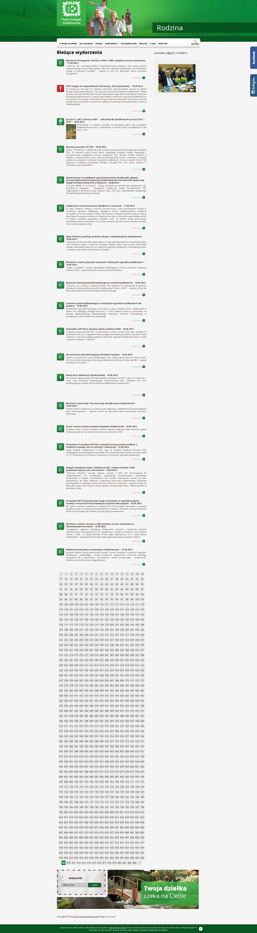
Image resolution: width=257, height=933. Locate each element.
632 (76, 761)
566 (86, 741)
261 (92, 649)
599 (81, 751)
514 (81, 725)
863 (127, 827)
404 (127, 690)
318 (122, 665)
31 (132, 578)
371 (132, 680)
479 (76, 715)
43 (106, 584)
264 (107, 649)
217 (127, 634)
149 (127, 614)
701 (81, 781)
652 (92, 766)
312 (92, 665)
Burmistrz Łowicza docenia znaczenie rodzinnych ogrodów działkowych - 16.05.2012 (105, 263)
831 (137, 817)
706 (107, 781)
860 (112, 827)
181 (117, 624)
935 (61, 852)
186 (142, 624)
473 (132, 710)
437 (122, 700)
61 (111, 589)
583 (86, 746)
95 (111, 599)
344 (81, 675)
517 (97, 725)
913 (122, 842)
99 (132, 599)
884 (61, 837)
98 (127, 599)
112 (112, 604)
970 (69, 862)
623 (117, 756)
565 (81, 741)
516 (92, 725)
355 (137, 675)
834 (66, 822)
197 (112, 629)
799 (61, 812)
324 (66, 670)
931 (127, 847)
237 (142, 639)
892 (102, 837)
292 (76, 660)
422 (132, 695)
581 (76, 746)
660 (132, 766)
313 (97, 665)
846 (127, 822)
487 (117, 715)
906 (86, 842)
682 (71, 776)
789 (97, 807)
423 (137, 695)
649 (76, 766)
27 (111, 578)
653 (97, 766)
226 (86, 639)
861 (117, 827)
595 (61, 751)
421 (127, 695)
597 (71, 751)
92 (96, 599)
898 (132, 837)
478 (71, 715)
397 (92, 690)
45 (117, 584)
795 (127, 807)
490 (132, 715)
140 (81, 614)
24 (96, 578)
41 (96, 584)
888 (81, 837)
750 (71, 796)
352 (122, 675)
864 (132, 827)
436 (117, 700)
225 (81, 639)
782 (61, 807)
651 (86, 766)
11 (117, 573)
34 (61, 584)
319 (127, 665)
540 (127, 731)
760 (122, 796)
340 (61, 675)
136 (61, 614)
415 (97, 695)
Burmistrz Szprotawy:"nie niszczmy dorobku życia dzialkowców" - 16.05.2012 (101, 404)
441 (142, 700)
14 (132, 573)
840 (97, 822)
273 (66, 655)
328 (86, 670)
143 (97, 614)
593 (137, 746)
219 (137, 634)
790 (102, 807)
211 (97, 634)
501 (102, 720)
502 (107, 720)
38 (81, 584)
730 (142, 786)
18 (66, 578)
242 (81, 644)
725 (117, 786)
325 (71, 670)
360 (76, 680)
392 (66, 690)
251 (127, 644)
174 (81, 624)
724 (112, 786)
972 (79, 862)
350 (112, 675)
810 (117, 812)
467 (102, 710)
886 (71, 837)
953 (66, 857)
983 (135, 862)
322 (142, 665)
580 (71, 746)
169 (142, 619)
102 (61, 604)
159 (92, 619)
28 (117, 578)
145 (107, 614)
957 (86, 857)
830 (132, 817)
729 (137, 786)
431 (92, 700)
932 (132, 847)
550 (92, 736)
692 (122, 776)
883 (142, 832)
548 (81, 736)
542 (137, 731)
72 (81, 594)
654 (102, 766)
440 (137, 700)
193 (92, 629)
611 (142, 751)
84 (142, 594)
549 (86, 736)
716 (71, 786)
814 (137, 812)
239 (66, 644)
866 (142, 827)
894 (112, 837)
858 (102, 827)
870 (76, 832)
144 (102, 614)
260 (86, 649)
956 (81, 857)
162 (107, 619)
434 (107, 700)
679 (142, 771)
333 (112, 670)
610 (137, 751)
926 (102, 847)
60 (106, 589)
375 (66, 685)
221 (61, 639)
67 (142, 589)
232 (117, 639)
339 (142, 670)
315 (107, 665)
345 (86, 675)
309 (76, 665)
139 (76, 614)
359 (71, 680)
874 (97, 832)
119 (61, 609)
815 (142, 812)
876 (107, 832)
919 (66, 847)
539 (122, 731)
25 (101, 578)
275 (76, 655)
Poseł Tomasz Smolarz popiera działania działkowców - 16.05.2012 (101, 426)
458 (142, 705)
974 (89, 862)
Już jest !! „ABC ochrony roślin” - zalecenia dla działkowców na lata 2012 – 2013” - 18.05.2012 (105, 120)
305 (142, 660)
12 (122, 573)
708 (117, 781)
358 (66, 680)
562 (66, 741)
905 (81, 842)
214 (112, 634)
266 (117, 649)
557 (127, 736)
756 (102, 796)
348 (102, 675)
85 (61, 599)
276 (81, 655)
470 (117, 710)
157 (81, 619)
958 (92, 857)
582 (81, 746)
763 (137, 796)
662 (142, 766)
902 (66, 842)
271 (142, 649)
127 (102, 609)
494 (66, 720)
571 (112, 741)
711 (132, 781)
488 (122, 715)
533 (92, 731)
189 (71, 629)
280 (102, 655)
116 (132, 604)
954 (71, 857)
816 (61, 817)
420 (122, 695)
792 (112, 807)
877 (112, 832)
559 (137, 736)
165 (122, 619)
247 (107, 644)
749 (66, 796)
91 (91, 599)
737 (92, 791)
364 (97, 680)
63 (122, 589)
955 (76, 857)
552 (102, 736)
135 (142, 609)
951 (142, 852)
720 (92, 786)
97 (122, 599)
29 (122, 578)
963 (117, 857)
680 (61, 776)
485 (107, 715)
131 (122, 609)
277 (86, 655)
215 (117, 634)
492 (142, 715)
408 (61, 695)
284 (122, 655)
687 (97, 776)
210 (92, 634)
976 (99, 862)
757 (107, 796)
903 (71, 842)
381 (97, 685)
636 (97, 761)
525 (137, 725)
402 (117, 690)
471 (122, 710)
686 (92, 776)
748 (61, 796)
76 (101, 594)
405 (132, 690)
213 (107, 634)
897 (127, 837)
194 (97, 629)
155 (71, 619)
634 (86, 761)
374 (61, 685)
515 (86, 725)
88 (76, 599)
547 (76, 736)
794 (122, 807)
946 (117, 852)
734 (76, 791)
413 (86, 695)
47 (127, 584)
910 (107, 842)
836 (76, 822)
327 (81, 670)
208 (81, 634)
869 (71, 832)
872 (86, 832)
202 (137, 629)
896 (122, 837)
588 (112, 746)
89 (81, 599)
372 (137, 680)
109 (97, 604)
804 (86, 812)
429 (81, 700)
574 (127, 741)
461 (71, 710)
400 (107, 690)
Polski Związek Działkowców (85, 916)
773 (102, 801)
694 (132, 776)
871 (81, 832)
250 (122, 644)
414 (92, 695)
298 (107, 660)
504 (117, 720)
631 (71, 761)
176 (92, 624)
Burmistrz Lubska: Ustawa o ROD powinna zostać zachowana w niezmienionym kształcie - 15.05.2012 (100, 525)
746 (137, 791)
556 (122, 736)
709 (122, 781)
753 (86, 796)
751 (76, 796)
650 (81, 766)
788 (92, 807)
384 (112, 685)
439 (132, 700)
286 (132, 655)
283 (117, 655)
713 (142, 781)
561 (61, 741)
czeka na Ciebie (165, 892)
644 (137, 761)
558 (132, 736)
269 (132, 649)
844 (117, 822)
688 (102, 776)
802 (76, 812)
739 (102, 791)
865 (137, 827)
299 (112, 660)
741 (112, 791)
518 (102, 725)
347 (97, 675)
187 (61, 629)
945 (112, 852)
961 (107, 857)
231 (112, 639)
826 (112, 817)
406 (137, 690)
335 (122, 670)
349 (107, 675)
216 (122, 634)
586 (102, 746)
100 (137, 599)
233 (122, 639)
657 (117, 766)
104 (71, 604)
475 (142, 710)
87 (71, 599)
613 (66, 756)
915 (132, 842)
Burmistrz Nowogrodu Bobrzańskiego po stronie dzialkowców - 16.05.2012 (106, 282)
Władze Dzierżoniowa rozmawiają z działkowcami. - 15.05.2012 (99, 549)
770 (86, 801)
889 (86, 837)
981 (125, 862)
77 (106, 594)
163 (112, 619)
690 (112, 776)
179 (107, 624)
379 (86, 685)
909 (102, 842)
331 (102, 670)
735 (81, 791)
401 (112, 690)
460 (66, 710)
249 (117, 644)
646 (61, 766)
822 (92, 817)
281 (107, 655)
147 (117, 614)
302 (127, 660)
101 (142, 599)
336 (127, 670)
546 (71, 736)
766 (66, 801)
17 (61, 578)
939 (81, 852)
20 (76, 578)
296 (97, 660)
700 (76, 781)
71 (76, 594)
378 (81, 685)
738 (97, 791)
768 (76, 801)
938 (76, 852)
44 (111, 584)
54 (76, 589)
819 (76, 817)
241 (76, 644)
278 (92, 655)
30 (127, 578)
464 (86, 710)
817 (66, 817)
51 (61, 589)
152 (142, 614)
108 (92, 604)
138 (71, 614)
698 (66, 781)
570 (107, 741)
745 (132, 791)
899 (137, 837)
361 (81, 680)
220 (142, 634)
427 (71, 700)
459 (61, 710)
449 (97, 705)
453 (117, 705)
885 (66, 837)
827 (117, 817)
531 (81, 731)
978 (109, 862)
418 (112, 695)
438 (127, 700)
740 (107, 791)
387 (127, 685)
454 (122, 705)
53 (71, 589)
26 (106, 578)
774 (107, 801)
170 (61, 624)
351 (117, 675)
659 (127, 766)
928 (112, 847)
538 (117, 731)
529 (71, 731)
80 (122, 594)
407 (142, 690)
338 (137, 670)
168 (137, 619)
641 (122, 761)
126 (97, 609)
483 (97, 715)
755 (97, 796)
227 (92, 639)
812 (127, 812)
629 (61, 761)
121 (71, 609)
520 (112, 725)
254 (142, 644)
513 (76, 725)
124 (86, 609)
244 (92, 644)
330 (97, 670)
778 (127, 801)
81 (127, 594)
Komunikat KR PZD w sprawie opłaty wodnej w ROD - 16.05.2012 (100, 328)
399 (102, 690)
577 (142, 741)
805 (92, 812)
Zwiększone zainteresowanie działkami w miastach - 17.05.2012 (100, 205)
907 (92, 842)
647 (66, 766)
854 (81, 827)
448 (92, 705)
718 (81, 786)
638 (107, 761)
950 (137, 852)
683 (76, 776)
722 (102, 786)
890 (92, 837)
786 (81, 807)
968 (142, 857)
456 (132, 705)
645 (142, 761)
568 (97, 741)
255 (61, 649)
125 (92, 609)
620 (102, 756)
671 (102, 771)
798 (142, 807)
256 (66, 649)
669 (92, 771)
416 (102, 695)
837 (81, 822)
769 (81, 801)
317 (117, 665)
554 (112, 736)
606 (117, 751)
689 (107, 776)
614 (71, 756)
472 (127, 710)
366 (107, 680)
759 (117, 796)
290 (66, 660)
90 (86, 599)
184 (132, 624)
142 (92, 614)
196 (107, 629)
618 (92, 756)
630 (66, 761)
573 (122, 741)
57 (91, 589)
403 (122, 690)
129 (112, 609)
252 (132, 644)
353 (127, 675)
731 (61, 791)
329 (92, 670)
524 (132, 725)
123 (81, 609)
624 (122, 756)
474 (137, 710)
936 (66, 852)
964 (122, 857)
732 (66, 791)
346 (92, 675)
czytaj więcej (138, 77)
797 (137, 807)
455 (127, 705)
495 (71, 720)
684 (81, 776)
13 (127, 573)
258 (76, 649)
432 (97, 700)
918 (61, 847)
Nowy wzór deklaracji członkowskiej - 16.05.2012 (92, 375)
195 (102, 629)
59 (101, 589)
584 (92, 746)
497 (81, 720)
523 (127, 725)
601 (92, 751)
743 (122, 791)
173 (76, 624)
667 (81, 771)
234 (127, 639)
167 (132, 619)
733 (71, 791)
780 (137, 801)
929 (117, 847)
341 (66, 675)
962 (112, 857)
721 (97, 786)
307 (66, 665)
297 (102, 660)
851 (66, 827)
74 (91, 594)
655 (107, 766)
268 (127, 649)
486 (112, 715)
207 (76, 634)
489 (127, 715)
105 (76, 604)
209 (86, 634)
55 (81, 589)
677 (132, 771)
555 (117, 736)
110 (102, 604)
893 (107, 837)
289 (61, 660)
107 (86, 604)
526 (142, 725)
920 (71, 847)
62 (117, 589)
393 (71, 690)
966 (132, 857)
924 (92, 847)
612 (61, 756)
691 (117, 776)
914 (127, 842)
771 (92, 801)
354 (132, 675)
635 (92, 761)
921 (76, 847)
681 (66, 776)
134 (137, 609)
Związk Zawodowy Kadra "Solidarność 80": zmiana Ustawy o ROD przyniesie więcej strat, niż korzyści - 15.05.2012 (100, 468)
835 (71, 822)
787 (86, 807)
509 (142, 720)
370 (127, 680)
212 (102, 634)
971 (74, 862)
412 (81, 695)
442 (61, 705)
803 (81, 812)
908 (97, 842)
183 (127, 624)
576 (137, 741)
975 (94, 862)
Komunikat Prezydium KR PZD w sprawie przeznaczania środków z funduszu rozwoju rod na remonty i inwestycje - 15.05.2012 (101, 445)
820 (81, 817)
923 (86, 847)
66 (137, 589)
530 (76, 731)
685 (86, 776)
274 (71, 655)
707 (112, 781)
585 (97, 746)
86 (66, 599)
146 (112, 614)
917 (142, 842)
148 (122, 614)
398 (97, 690)
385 (117, 685)
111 (107, 604)
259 (81, 649)
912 (117, 842)
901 (61, 842)
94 (106, 599)
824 (102, 817)
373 (142, 680)
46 (122, 584)
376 (71, 685)
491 (137, 715)
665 (71, 771)
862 (122, 827)
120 (66, 609)
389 (137, 685)
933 (137, 847)
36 (71, 584)
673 (112, 771)
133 (132, 609)
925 (97, 847)
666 (76, 771)
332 (107, 670)
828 (122, 817)
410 (71, 695)
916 (137, 842)
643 (132, 761)
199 (122, 629)
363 (92, 680)
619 (97, 756)
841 (102, 822)
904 (76, 842)
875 (102, 832)
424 (142, 695)
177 (97, 624)
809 (112, 812)
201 (132, 629)
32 (137, 578)
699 (71, 781)
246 (102, 644)
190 (76, 629)
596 (66, 751)
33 (142, 578)
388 (132, 685)
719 (86, 786)
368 (117, 680)
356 (142, 675)
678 (137, 771)
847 (132, 822)
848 (137, 822)
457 (137, 705)
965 (127, 857)
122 (76, 609)
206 (71, 634)
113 (117, 604)
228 (97, 639)
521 (117, 725)
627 (137, 756)
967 (137, 857)
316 (112, 665)
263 (102, 649)
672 (107, 771)
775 (112, 801)
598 (76, 751)
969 (64, 862)
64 (127, 589)
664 (66, 771)
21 (81, 578)
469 (112, 710)
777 (122, 801)
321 (137, 665)
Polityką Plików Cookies (117, 928)
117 (137, 604)
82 (132, 594)
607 (122, 751)
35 (66, 584)
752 (81, 796)
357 (61, 680)
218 (132, 634)
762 (132, 796)
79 (117, 594)
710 (127, 781)
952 (61, 857)
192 (86, 629)
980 (119, 862)
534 (97, 731)
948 (127, 852)
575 (132, 741)
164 (117, 619)
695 (137, 776)
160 (97, 619)
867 (61, 832)
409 (66, 695)
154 (66, 619)
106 (81, 604)
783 (66, 807)
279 (97, 655)
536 (107, 731)
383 (107, 685)
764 (142, 796)
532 (86, 731)
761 (127, 796)
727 (127, 786)
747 (142, 791)
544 (61, 736)
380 (92, 685)
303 (132, 660)
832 (142, 817)
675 (122, 771)
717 (76, 786)
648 (71, 766)
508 (137, 720)
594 (142, 746)
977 (104, 862)
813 (132, 812)
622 (112, 756)
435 (112, 700)
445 (76, 705)
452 (112, 705)
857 (97, 827)
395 (81, 690)
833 (61, 822)
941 (92, 852)
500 (97, 720)
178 (102, 624)
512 (71, 725)
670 (97, 771)
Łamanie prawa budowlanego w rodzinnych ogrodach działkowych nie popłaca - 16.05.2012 (103, 304)
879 (122, 832)
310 (81, 665)
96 (117, 599)
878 (117, 832)
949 (132, 852)
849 (142, 822)
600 (86, 751)
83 (137, 594)
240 (71, 644)
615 (76, 756)
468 (107, 710)
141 (86, 614)
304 (137, 660)
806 (97, 812)
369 (122, 680)
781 (142, 801)
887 (76, 837)
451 (107, 705)
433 (102, 700)
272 (61, 655)
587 (107, 746)
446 (81, 705)
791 (107, 807)
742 (117, 791)
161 (102, 619)
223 (71, 639)
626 (132, 756)
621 (107, 756)
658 (122, 766)
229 (102, 639)
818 (71, 817)
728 (132, 786)
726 (122, 786)
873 (92, 832)
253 (137, 644)
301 (122, 660)
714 (61, 786)
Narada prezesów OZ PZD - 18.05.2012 (86, 146)
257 (71, 649)
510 (61, 725)
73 (86, 594)
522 (122, 725)
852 (71, 827)
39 (86, 584)
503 (112, 720)
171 (66, 624)
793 (117, 807)
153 (61, 619)
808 (107, 812)
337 (132, 670)
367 (112, 680)
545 (66, 736)
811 (122, 812)
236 (137, 639)
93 (101, 599)
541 (132, 731)
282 (112, 655)
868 (66, 832)
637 (102, 761)
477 (66, 715)
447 (86, 705)
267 (122, 649)
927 (107, 847)
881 (132, 832)
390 (142, 685)
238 (61, 644)
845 (122, 822)
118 (142, 604)
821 (86, 817)
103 (66, 604)
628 (142, 756)
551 (97, 736)
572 (117, 741)
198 (117, 629)
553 (107, 736)
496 (76, 720)
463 (81, 710)
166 (127, 619)
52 (66, 589)
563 (71, 741)
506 (127, 720)
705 (102, 781)
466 (97, 710)
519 (107, 725)
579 (66, 746)
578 (61, 746)
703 (92, 781)
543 (142, 731)
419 (117, 695)
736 (86, 791)
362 (86, 680)
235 (132, 639)
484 (102, 715)
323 (61, 670)
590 (122, 746)
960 (102, 857)
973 (84, 862)
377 (76, 685)
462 (76, 710)
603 (102, 751)
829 (127, 817)
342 (71, 675)
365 (102, 680)
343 (76, 675)
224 (76, 639)
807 (102, 812)
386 (122, 685)
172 (71, 624)
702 (86, 781)
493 (61, 720)
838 (86, 822)
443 (66, 705)
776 (117, 801)
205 (66, 634)
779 (132, 801)
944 (107, 852)
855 (86, 827)
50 (142, 584)
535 (102, 731)
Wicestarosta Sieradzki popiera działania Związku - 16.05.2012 (99, 354)
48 (132, 584)
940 (86, 852)
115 (127, 604)
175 (86, 624)
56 (86, 589)
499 (92, 720)
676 (127, 771)
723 (107, 786)
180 (112, 624)
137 (66, 614)
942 (97, 852)
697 (61, 781)
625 (127, 756)
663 (61, 771)
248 (112, 644)
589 (117, 746)
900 (142, 837)
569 (102, 741)
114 (122, 604)
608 (127, 751)
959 (97, 857)
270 (137, 649)
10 (111, 573)
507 (132, 720)
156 (76, 619)
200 (127, 629)
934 (142, 847)
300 (117, 660)
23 (91, 578)
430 (86, 700)
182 (122, 624)
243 (86, 644)
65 (132, 589)
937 (71, 852)
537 (112, 731)
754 (92, 796)
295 (92, 660)
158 (86, 619)
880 (127, 832)
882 (137, 832)
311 (86, 665)
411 (76, 695)
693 (127, 776)
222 (66, 639)
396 (86, 690)
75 (96, 594)
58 (96, 589)
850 (61, 827)
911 (112, 842)
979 (114, 862)
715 (66, 786)
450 (102, 705)
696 (142, 776)
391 (61, 690)
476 (61, 715)
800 (66, 812)
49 (137, 584)
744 (127, 791)
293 (81, 660)
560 (142, 736)
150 (132, 614)
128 (107, 609)
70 (71, 594)
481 (86, 715)
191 (81, 629)
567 (92, 741)
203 (142, 629)
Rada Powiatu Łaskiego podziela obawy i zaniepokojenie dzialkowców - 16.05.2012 (104, 237)
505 (122, 720)
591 (127, 746)
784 (71, 807)
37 (76, 584)
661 (137, 766)
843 (112, 822)
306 (61, 665)
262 (97, 649)
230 (107, 639)
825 (107, 817)
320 (132, 665)
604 (107, 751)
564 (76, 741)
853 (76, 827)
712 (137, 781)
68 (61, 594)
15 (137, 573)
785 (76, 807)
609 (132, 751)
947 (122, 852)
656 (112, 766)
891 (97, 837)
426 (66, 700)
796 (132, 807)
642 (127, 761)
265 (112, 649)
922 (81, 847)
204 (61, 634)
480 (81, 715)
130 (117, 609)
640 (117, 761)
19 (71, 578)
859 (107, 827)
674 (117, 771)
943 (102, 852)
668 (86, 771)
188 (66, 629)
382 (102, 685)
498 (86, 720)
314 (102, 665)
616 (81, 756)
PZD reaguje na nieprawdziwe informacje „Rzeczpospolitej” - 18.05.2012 (104, 86)
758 (112, 796)
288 (142, 655)
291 (71, 660)
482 (92, 715)
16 (142, 573)
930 (122, 847)
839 (92, 822)
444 (71, 705)
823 (97, 817)
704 (97, 781)
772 (97, 801)
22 (86, 578)
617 (86, 756)
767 (71, 801)
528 (66, 731)
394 (76, 690)
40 (91, 584)
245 (97, 644)
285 (127, 655)
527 (61, 731)
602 (97, 751)
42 (101, 584)
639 (112, 761)
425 (61, 700)
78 (111, 594)
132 (127, 609)
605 (112, 751)
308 (71, 665)
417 (107, 695)
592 (132, 746)
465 (92, 710)
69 (66, 594)
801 (71, 812)
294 (86, 660)
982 (130, 862)
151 (137, 614)
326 (76, 670)
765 (61, 801)
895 (117, 837)
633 (81, 761)
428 (76, 700)
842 (107, 822)
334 (117, 670)
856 (92, 827)
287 (137, 655)
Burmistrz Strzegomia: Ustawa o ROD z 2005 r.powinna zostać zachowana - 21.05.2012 (105, 61)
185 (137, 624)
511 (66, 725)
